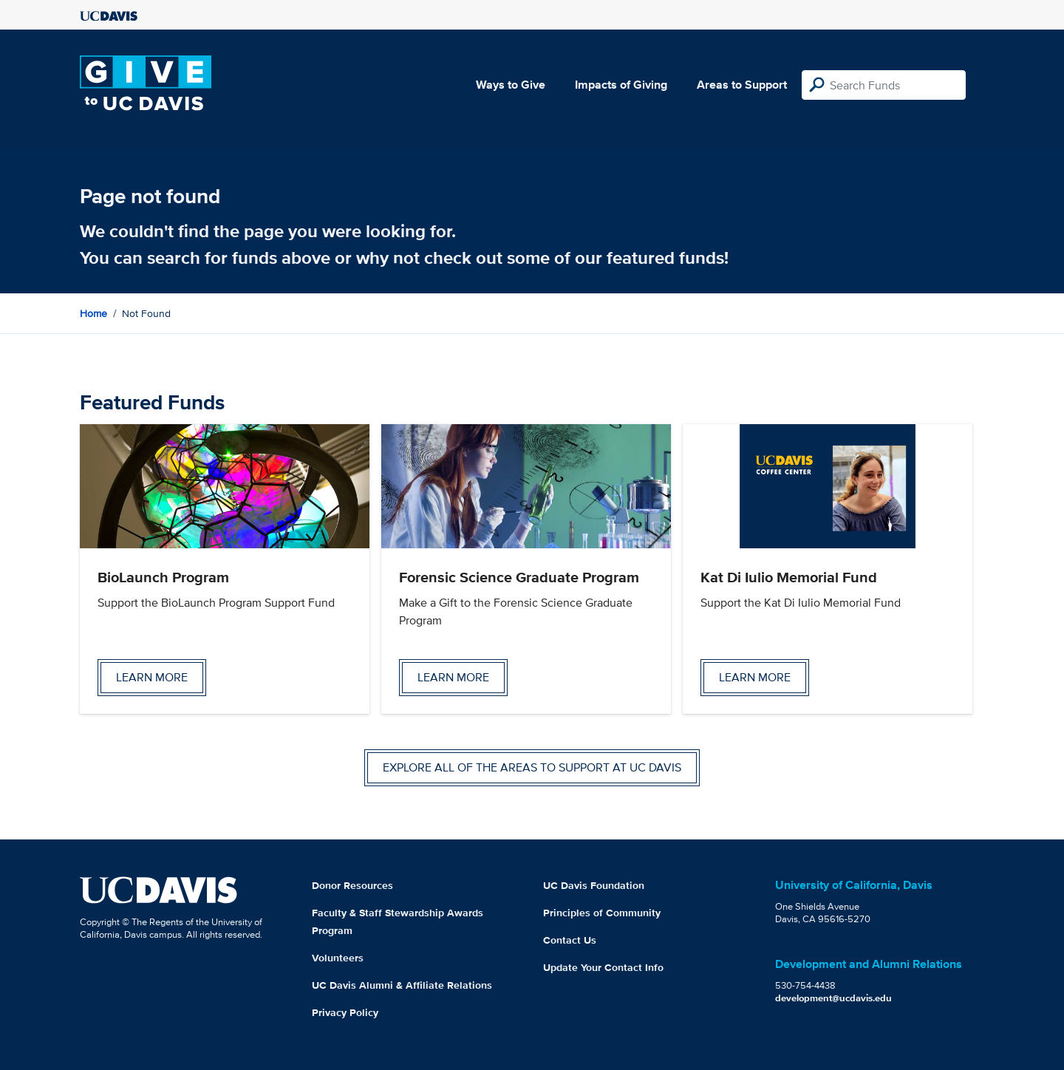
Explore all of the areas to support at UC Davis (532, 767)
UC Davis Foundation (593, 885)
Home (93, 313)
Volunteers (338, 957)
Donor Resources (352, 885)
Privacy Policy (345, 1012)
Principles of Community (602, 912)
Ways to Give (510, 84)
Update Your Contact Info (603, 967)
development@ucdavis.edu (833, 998)
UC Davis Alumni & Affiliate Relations (402, 985)
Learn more (152, 677)
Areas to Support (742, 84)
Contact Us (569, 940)
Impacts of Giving (621, 84)
